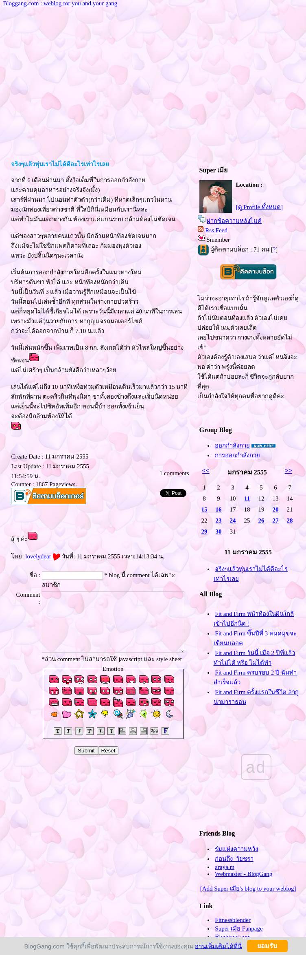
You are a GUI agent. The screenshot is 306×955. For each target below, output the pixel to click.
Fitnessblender (233, 920)
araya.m (224, 867)
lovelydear (42, 556)
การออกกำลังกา (237, 455)
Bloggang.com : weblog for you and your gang (60, 3)
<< (205, 470)
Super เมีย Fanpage (238, 928)
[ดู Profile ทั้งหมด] (259, 207)
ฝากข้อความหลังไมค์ (234, 221)
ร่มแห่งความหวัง (236, 849)
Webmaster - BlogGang (243, 874)
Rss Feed (216, 230)
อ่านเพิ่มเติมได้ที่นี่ (218, 945)
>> (288, 470)
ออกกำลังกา (232, 445)
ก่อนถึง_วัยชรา (234, 859)
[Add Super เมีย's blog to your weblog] (248, 888)
